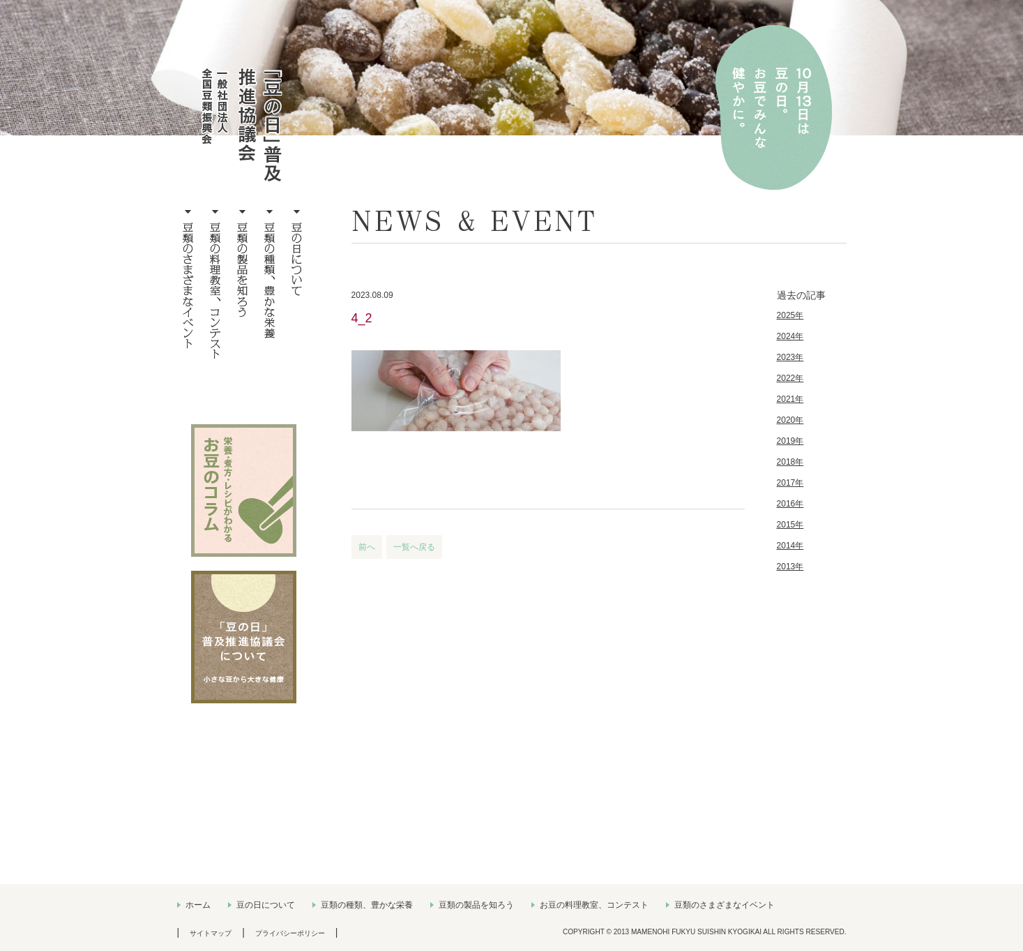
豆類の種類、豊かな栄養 (367, 905)
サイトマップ (211, 933)
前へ (366, 547)
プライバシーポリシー (290, 933)
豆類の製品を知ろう (476, 905)
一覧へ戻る (414, 547)
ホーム (198, 905)
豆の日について (265, 905)
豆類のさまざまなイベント (724, 905)
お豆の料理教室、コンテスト (594, 905)
